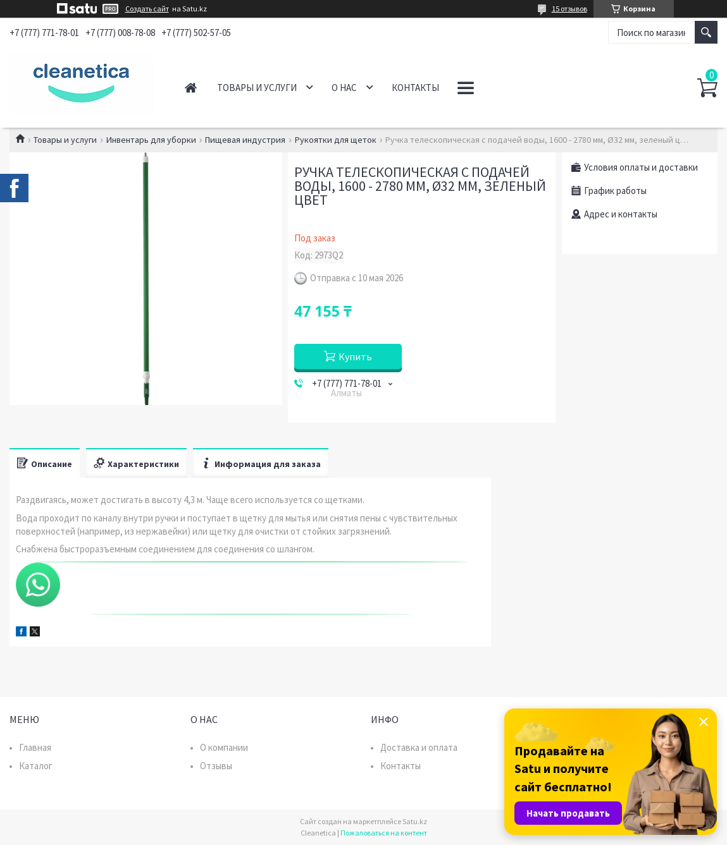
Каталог (36, 766)
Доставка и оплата (418, 747)
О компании (224, 747)
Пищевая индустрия (245, 139)
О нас (344, 88)
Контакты (415, 88)
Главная (190, 87)
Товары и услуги (257, 88)
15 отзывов (569, 8)
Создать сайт (147, 8)
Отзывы (216, 766)
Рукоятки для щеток (335, 139)
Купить (355, 356)
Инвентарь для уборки (151, 139)
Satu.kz (414, 821)
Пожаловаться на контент (383, 832)
